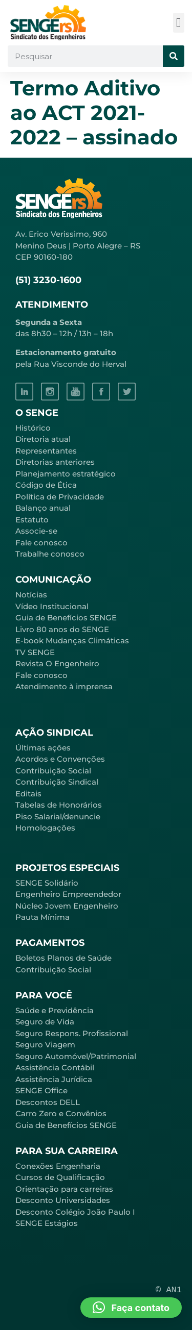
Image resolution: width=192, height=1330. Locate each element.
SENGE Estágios (46, 1223)
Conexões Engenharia (57, 1166)
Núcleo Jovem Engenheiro (66, 906)
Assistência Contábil (54, 1067)
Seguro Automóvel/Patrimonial (75, 1056)
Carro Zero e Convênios (60, 1113)
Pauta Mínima (42, 917)
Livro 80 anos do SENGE (62, 629)
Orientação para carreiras (64, 1189)
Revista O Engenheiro (57, 663)
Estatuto (32, 519)
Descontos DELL (47, 1102)
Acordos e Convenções (60, 759)
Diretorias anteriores (55, 462)
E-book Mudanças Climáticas (72, 640)
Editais (28, 793)
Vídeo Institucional (52, 606)
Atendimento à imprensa (64, 686)
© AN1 (169, 1290)
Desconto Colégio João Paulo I (75, 1212)
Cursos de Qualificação (60, 1177)
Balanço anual (43, 508)
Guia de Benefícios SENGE (66, 1125)
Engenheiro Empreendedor (68, 894)
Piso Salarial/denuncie (57, 816)
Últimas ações (43, 747)
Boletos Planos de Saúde (63, 958)
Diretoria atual (43, 439)
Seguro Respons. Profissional (71, 1033)
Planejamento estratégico (65, 474)
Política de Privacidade (59, 496)
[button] (179, 23)
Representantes (46, 451)
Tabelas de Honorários (58, 805)
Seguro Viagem (45, 1044)
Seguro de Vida (44, 1021)
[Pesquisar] (173, 56)
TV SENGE (35, 652)
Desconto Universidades (62, 1200)
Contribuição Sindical (56, 782)
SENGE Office (41, 1090)
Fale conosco (41, 542)
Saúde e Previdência (54, 1010)
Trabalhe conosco (49, 554)
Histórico (33, 428)
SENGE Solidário (46, 883)
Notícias (31, 594)
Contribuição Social (53, 770)
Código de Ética (46, 485)
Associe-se (36, 531)
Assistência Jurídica (53, 1079)
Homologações (45, 828)
